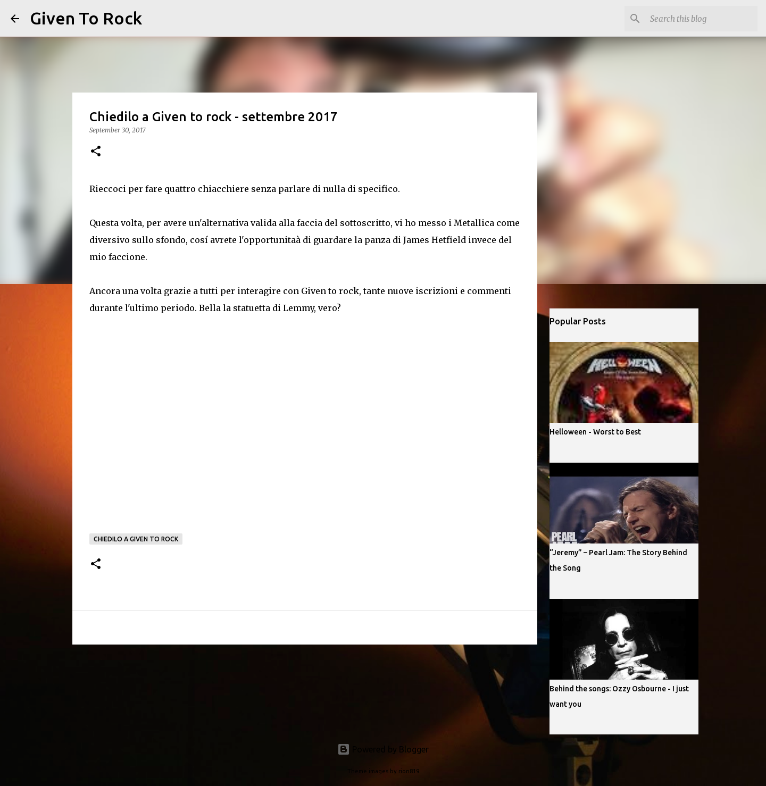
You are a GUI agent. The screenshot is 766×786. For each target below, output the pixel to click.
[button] (95, 152)
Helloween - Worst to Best (595, 432)
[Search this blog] (701, 18)
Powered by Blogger (383, 749)
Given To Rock (86, 18)
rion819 (408, 771)
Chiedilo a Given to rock (136, 539)
